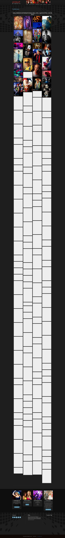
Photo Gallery (31, 4)
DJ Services (37, 4)
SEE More (48, 509)
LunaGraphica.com (39, 536)
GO (27, 504)
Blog (41, 4)
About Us (45, 4)
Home (27, 4)
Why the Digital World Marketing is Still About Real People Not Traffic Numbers (34, 517)
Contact (49, 4)
